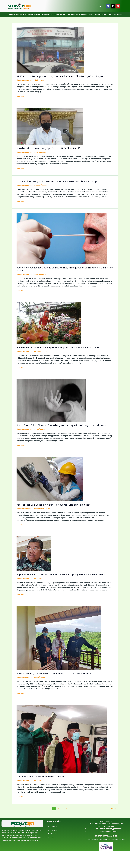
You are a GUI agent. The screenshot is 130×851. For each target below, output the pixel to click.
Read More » (21, 96)
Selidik (37, 80)
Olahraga (84, 15)
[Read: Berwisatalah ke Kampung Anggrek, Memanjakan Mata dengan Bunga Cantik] (49, 323)
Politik (78, 15)
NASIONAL (39, 185)
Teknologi (112, 15)
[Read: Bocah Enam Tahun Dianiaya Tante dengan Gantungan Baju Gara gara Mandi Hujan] (51, 400)
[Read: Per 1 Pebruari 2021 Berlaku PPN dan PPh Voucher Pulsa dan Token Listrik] (50, 479)
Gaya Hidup (39, 351)
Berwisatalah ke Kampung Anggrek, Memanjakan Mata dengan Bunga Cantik (61, 347)
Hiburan (97, 15)
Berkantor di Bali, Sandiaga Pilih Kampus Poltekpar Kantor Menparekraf (57, 673)
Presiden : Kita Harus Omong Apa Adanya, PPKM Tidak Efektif (51, 148)
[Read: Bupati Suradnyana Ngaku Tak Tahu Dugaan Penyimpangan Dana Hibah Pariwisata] (34, 553)
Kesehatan (29, 15)
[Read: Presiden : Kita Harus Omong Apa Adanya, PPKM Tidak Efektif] (50, 126)
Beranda (12, 15)
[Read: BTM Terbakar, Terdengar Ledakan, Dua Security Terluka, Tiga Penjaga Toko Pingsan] (50, 50)
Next (113, 808)
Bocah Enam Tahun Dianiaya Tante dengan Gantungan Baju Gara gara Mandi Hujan (65, 425)
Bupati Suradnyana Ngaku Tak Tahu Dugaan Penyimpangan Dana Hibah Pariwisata (64, 574)
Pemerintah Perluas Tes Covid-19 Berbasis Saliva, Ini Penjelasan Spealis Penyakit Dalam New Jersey (62, 269)
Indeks (119, 15)
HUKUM (37, 429)
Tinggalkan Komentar (25, 80)
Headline (38, 152)
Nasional (71, 15)
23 (66, 808)
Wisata (38, 677)
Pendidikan (63, 15)
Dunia (91, 15)
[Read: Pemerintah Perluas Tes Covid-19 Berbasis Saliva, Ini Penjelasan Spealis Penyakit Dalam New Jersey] (62, 238)
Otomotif (104, 15)
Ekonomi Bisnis (40, 508)
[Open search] (100, 6)
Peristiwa (49, 15)
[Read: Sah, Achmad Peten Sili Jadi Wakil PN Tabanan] (62, 739)
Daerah (43, 15)
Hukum (56, 15)
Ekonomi (36, 15)
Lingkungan (20, 15)
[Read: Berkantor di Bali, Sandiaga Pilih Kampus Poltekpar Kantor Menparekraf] (59, 638)
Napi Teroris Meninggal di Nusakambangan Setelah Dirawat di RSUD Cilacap (60, 181)
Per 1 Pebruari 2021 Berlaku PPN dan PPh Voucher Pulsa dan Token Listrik (57, 504)
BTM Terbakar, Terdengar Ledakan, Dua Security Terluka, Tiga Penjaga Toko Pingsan (64, 76)
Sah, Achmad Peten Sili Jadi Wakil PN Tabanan (43, 776)
